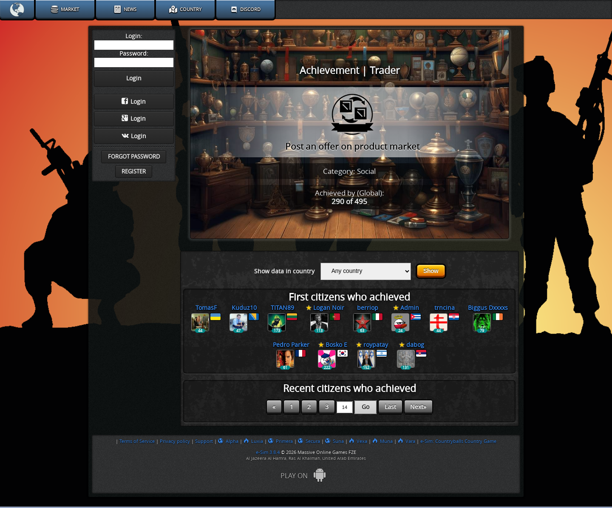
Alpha (228, 441)
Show (430, 271)
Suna (334, 441)
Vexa (358, 441)
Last (390, 407)
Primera (280, 441)
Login (134, 101)
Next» (418, 407)
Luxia (253, 441)
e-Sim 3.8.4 (268, 452)
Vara (406, 441)
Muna (382, 441)
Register (134, 171)
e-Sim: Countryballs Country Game (458, 441)
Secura (309, 441)
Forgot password (134, 156)
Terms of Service (137, 441)
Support (204, 441)
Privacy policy (175, 441)
